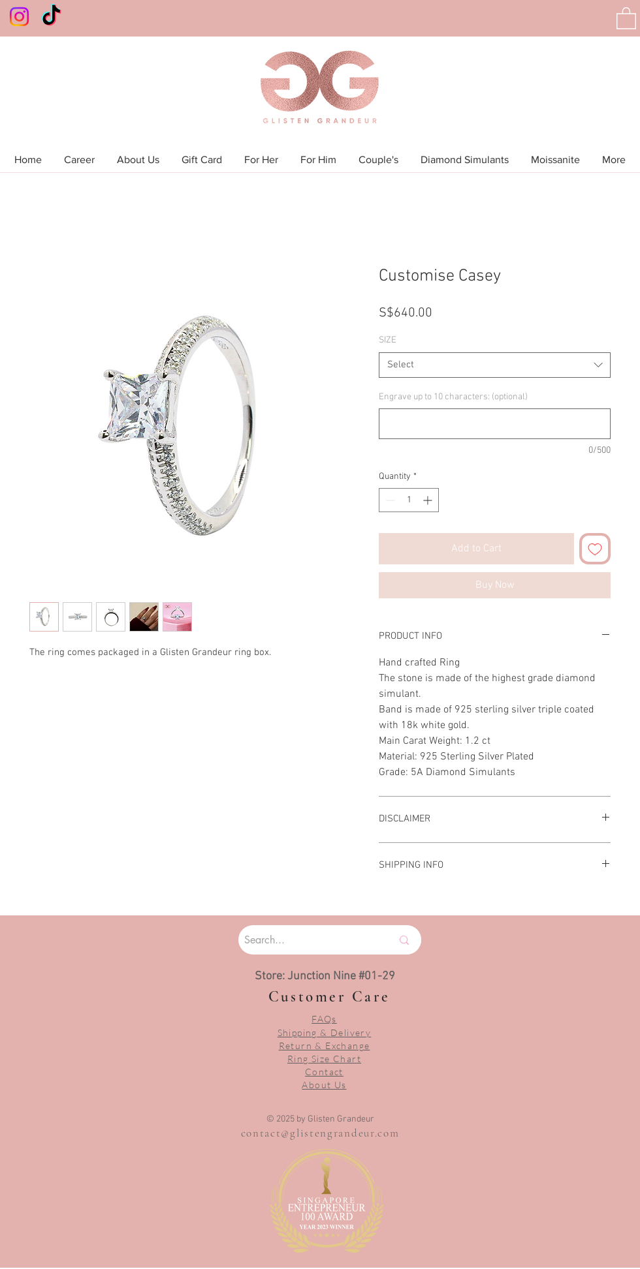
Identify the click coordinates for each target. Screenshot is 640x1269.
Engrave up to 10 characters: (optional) (453, 397)
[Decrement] (389, 500)
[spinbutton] (409, 500)
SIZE (387, 340)
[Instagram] (19, 16)
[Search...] (302, 940)
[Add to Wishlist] (595, 548)
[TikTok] (51, 16)
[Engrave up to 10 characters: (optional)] (494, 423)
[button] (626, 17)
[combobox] (495, 365)
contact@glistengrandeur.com (320, 1133)
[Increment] (429, 500)
